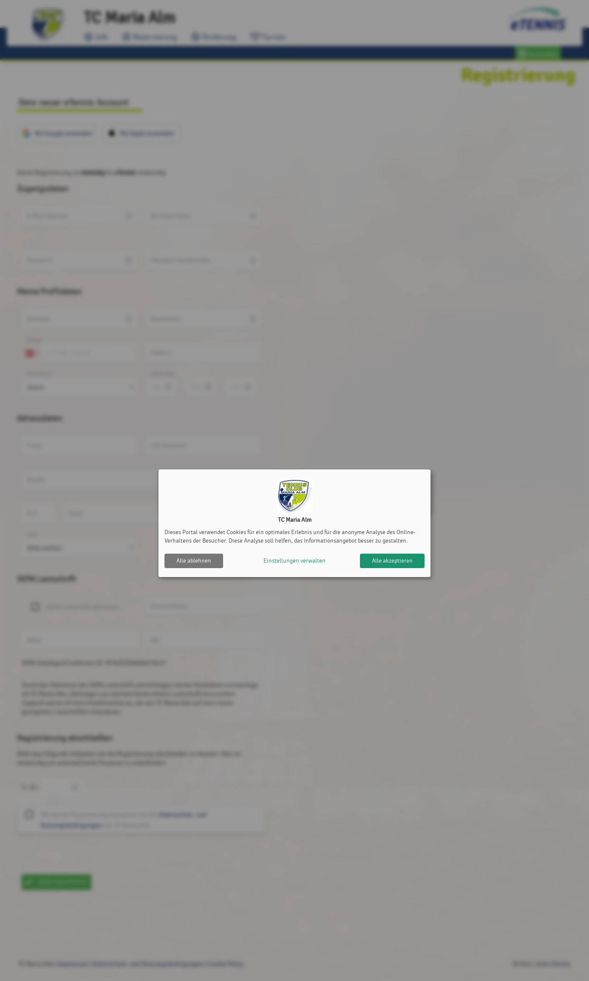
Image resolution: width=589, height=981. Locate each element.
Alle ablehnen (193, 560)
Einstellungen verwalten (294, 560)
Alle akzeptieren (392, 560)
